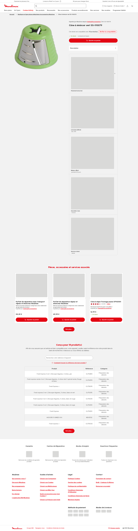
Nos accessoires (63, 10)
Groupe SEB (30, 528)
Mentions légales (74, 499)
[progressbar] (92, 73)
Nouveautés (51, 10)
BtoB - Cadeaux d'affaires (105, 482)
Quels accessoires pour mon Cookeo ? (50, 495)
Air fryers (17, 10)
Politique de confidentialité (77, 486)
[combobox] (69, 358)
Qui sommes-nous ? (19, 478)
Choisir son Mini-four (47, 490)
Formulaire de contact (103, 478)
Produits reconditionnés (80, 10)
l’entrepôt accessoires (94, 21)
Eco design (16, 494)
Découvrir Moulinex (18, 482)
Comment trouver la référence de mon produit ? (69, 363)
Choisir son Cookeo (46, 482)
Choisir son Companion (48, 478)
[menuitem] (8, 10)
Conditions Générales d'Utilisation (75, 491)
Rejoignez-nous (40, 528)
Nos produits (40, 10)
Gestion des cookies (75, 482)
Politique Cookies (74, 478)
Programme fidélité (119, 10)
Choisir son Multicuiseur (48, 486)
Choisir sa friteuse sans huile (50, 499)
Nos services (94, 10)
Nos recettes (106, 10)
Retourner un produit (103, 486)
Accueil (12, 14)
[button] (107, 6)
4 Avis (108, 304)
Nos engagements (18, 486)
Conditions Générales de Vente (78, 496)
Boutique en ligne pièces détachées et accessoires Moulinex (36, 14)
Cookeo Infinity (28, 10)
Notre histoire (17, 490)
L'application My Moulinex (21, 498)
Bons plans (8, 10)
